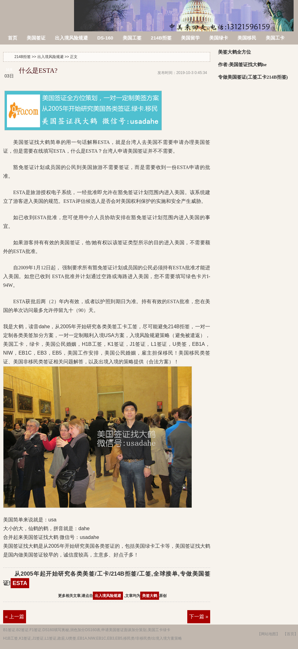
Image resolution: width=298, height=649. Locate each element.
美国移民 (246, 37)
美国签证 (36, 37)
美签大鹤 (149, 596)
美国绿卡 (218, 37)
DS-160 (105, 37)
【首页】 (290, 634)
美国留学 (190, 37)
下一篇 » (198, 616)
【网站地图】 (268, 634)
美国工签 (132, 37)
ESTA (20, 583)
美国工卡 (275, 37)
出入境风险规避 (71, 37)
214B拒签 (37, 12)
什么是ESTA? (38, 70)
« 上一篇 (14, 616)
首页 (12, 37)
